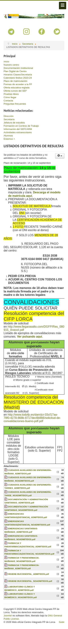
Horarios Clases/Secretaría (18, 74)
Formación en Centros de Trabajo (21, 125)
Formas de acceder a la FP (18, 84)
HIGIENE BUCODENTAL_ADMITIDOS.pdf (28, 574)
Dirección (8, 116)
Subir (61, 622)
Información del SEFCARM (18, 129)
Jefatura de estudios (14, 122)
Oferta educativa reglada (16, 87)
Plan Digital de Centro (15, 71)
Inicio (6, 61)
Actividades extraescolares (18, 132)
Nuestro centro (11, 64)
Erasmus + (9, 139)
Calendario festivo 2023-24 (18, 77)
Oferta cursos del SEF (15, 90)
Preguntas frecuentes (15, 103)
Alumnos (8, 135)
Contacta (8, 100)
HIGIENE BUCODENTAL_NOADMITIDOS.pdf (30, 581)
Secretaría (9, 119)
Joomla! (8, 615)
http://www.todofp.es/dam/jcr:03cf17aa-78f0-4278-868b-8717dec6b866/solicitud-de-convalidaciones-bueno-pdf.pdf (32, 418)
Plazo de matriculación (15, 81)
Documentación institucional (18, 68)
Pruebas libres (11, 94)
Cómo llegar (10, 97)
